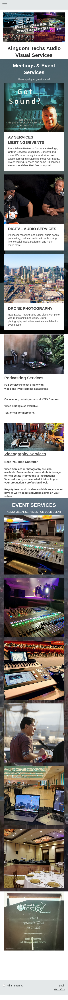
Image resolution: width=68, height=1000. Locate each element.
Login (62, 985)
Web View (59, 989)
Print (8, 985)
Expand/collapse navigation (34, 5)
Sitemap (18, 985)
